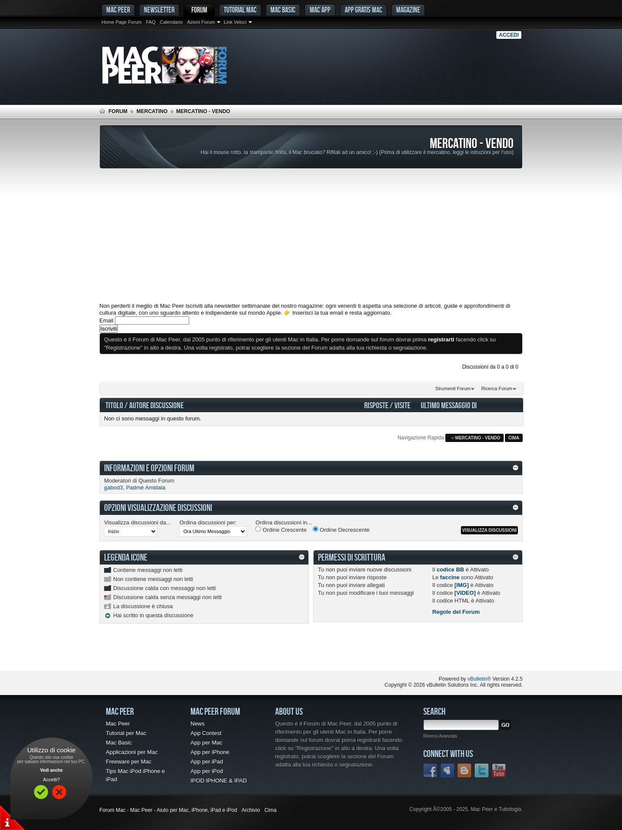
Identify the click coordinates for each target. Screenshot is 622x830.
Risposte (376, 405)
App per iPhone (209, 752)
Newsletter (159, 10)
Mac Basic (282, 10)
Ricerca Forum (496, 388)
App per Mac (206, 742)
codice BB (450, 569)
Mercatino (152, 111)
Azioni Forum (201, 22)
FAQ (151, 22)
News (197, 723)
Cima (514, 438)
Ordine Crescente (281, 529)
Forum (199, 10)
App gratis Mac (363, 10)
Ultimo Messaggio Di (449, 405)
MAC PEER (118, 10)
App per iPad (206, 761)
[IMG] (461, 585)
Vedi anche (51, 770)
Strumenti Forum (453, 388)
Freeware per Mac (128, 761)
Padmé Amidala (145, 487)
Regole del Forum (456, 612)
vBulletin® (479, 679)
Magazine (408, 10)
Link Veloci (235, 22)
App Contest (206, 733)
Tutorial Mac (240, 10)
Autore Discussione (156, 405)
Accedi (509, 35)
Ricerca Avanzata (440, 736)
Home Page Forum (122, 22)
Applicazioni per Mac (132, 752)
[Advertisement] (311, 235)
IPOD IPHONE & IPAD (218, 780)
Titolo (114, 405)
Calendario (171, 22)
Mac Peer (118, 723)
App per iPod (206, 771)
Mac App (320, 10)
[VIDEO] (465, 593)
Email (106, 320)
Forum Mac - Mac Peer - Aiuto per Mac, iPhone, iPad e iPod (168, 810)
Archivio (250, 810)
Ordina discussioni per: (207, 522)
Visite (402, 405)
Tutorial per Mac (126, 733)
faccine (450, 577)
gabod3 (113, 487)
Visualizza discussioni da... (137, 522)
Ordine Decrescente (341, 529)
